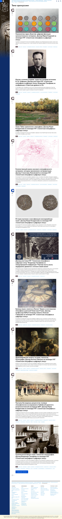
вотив (31, 468)
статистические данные (43, 92)
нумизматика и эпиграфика (33, 370)
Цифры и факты (14, 487)
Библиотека (42, 487)
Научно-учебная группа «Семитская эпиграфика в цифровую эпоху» (28, 483)
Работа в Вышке (14, 513)
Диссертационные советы (35, 492)
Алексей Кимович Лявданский (3, 19)
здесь (54, 516)
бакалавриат (45, 46)
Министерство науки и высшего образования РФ (54, 488)
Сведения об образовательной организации (14, 507)
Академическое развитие (34, 494)
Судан (39, 421)
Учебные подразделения (37, 482)
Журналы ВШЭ (43, 493)
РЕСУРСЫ (42, 486)
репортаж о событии (39, 46)
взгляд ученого (39, 229)
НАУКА (32, 486)
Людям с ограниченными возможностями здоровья (15, 510)
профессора (25, 324)
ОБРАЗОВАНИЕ (24, 486)
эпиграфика (43, 421)
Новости (40, 483)
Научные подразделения (34, 487)
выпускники (24, 92)
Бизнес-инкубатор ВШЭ (24, 499)
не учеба (24, 136)
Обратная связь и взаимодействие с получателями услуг (24, 504)
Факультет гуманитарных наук (46, 482)
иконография (35, 468)
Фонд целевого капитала (15, 499)
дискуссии (24, 46)
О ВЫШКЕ (13, 486)
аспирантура (55, 46)
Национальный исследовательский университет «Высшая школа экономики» (22, 482)
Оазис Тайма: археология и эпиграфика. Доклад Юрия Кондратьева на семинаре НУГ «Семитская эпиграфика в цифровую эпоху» (35, 129)
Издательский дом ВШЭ (44, 488)
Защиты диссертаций (34, 493)
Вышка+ (22, 492)
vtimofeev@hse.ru (5, 27)
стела (53, 468)
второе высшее (18, 186)
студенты (28, 136)
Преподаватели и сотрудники (14, 493)
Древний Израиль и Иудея (24, 370)
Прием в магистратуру (24, 493)
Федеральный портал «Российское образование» (54, 492)
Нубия (32, 421)
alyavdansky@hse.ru (4, 23)
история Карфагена (41, 468)
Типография (42, 491)
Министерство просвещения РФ (52, 490)
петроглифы (35, 421)
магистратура (50, 46)
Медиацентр (42, 492)
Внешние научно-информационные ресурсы (35, 498)
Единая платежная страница (15, 512)
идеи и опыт (20, 46)
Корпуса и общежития (15, 494)
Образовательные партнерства (23, 501)
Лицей (22, 487)
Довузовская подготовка (24, 488)
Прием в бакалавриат (24, 491)
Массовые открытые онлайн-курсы (53, 494)
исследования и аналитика (31, 46)
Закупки (13, 495)
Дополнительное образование (23, 497)
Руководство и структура (15, 488)
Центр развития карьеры (24, 498)
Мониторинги (33, 490)
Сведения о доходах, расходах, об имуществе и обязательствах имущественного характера (15, 504)
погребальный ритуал (48, 468)
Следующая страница (22, 471)
